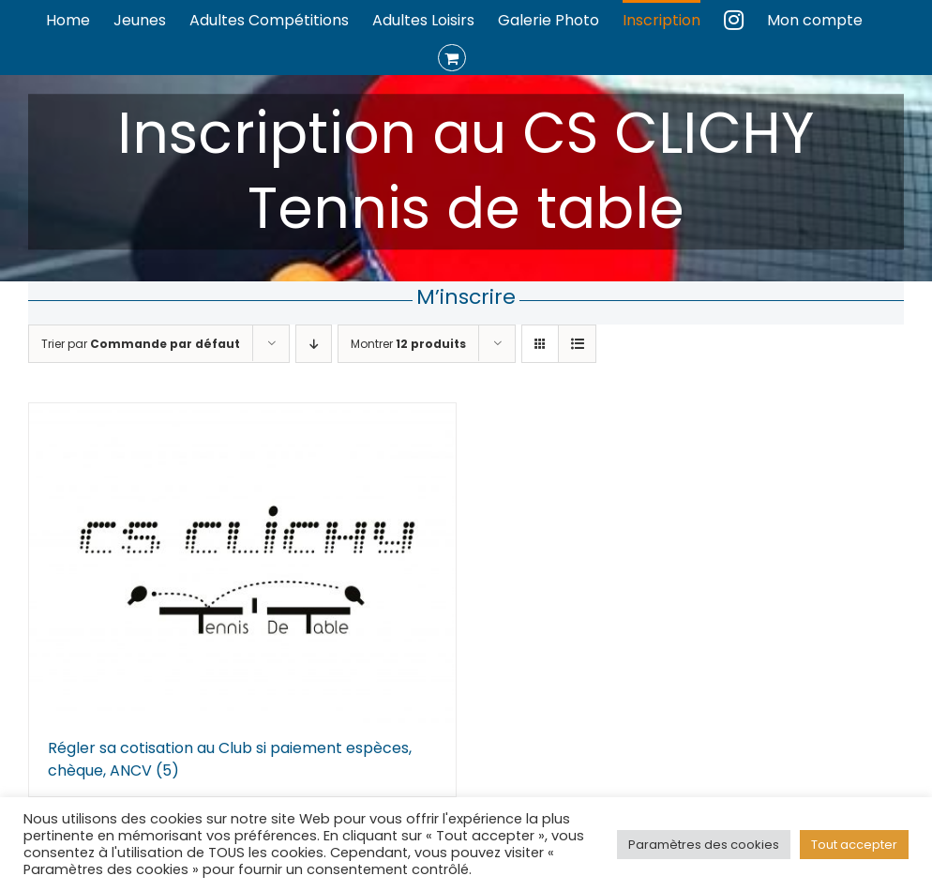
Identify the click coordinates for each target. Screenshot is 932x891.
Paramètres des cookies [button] (703, 844)
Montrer (408, 344)
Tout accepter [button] (854, 844)
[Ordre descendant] (313, 344)
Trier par (140, 344)
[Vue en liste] (577, 343)
